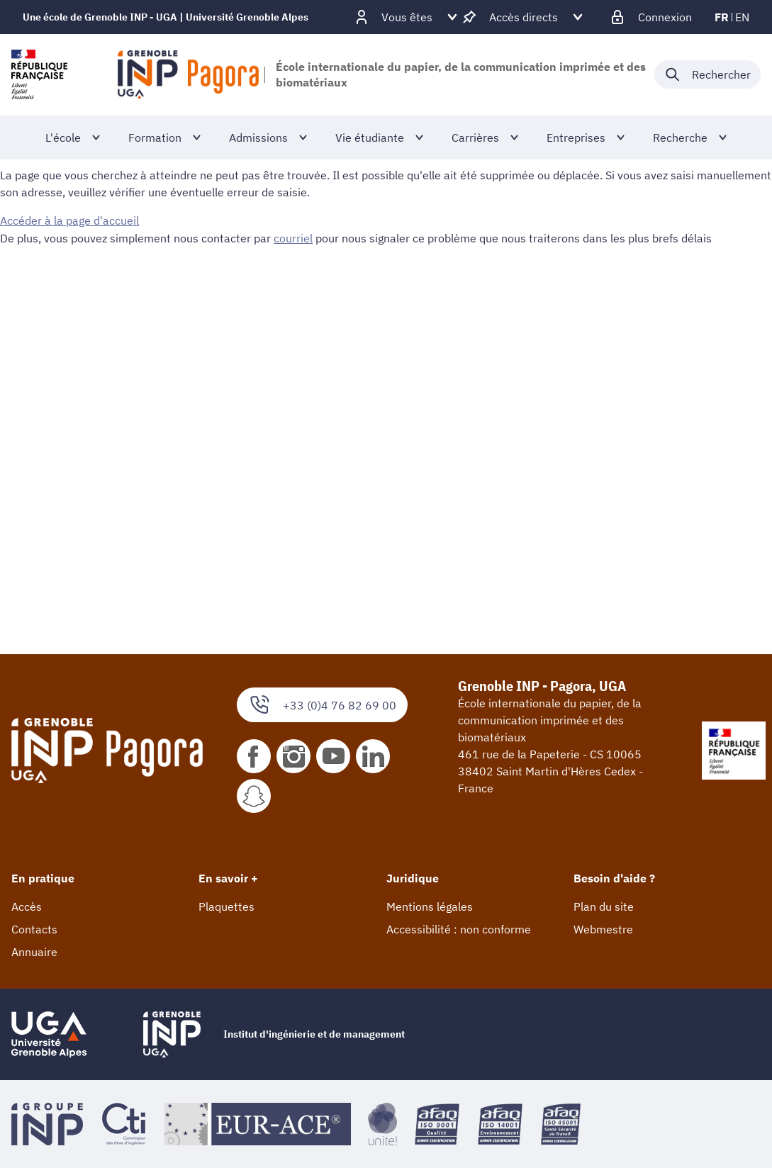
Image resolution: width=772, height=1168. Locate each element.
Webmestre (603, 929)
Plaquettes (226, 906)
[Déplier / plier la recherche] (707, 74)
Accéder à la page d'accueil (69, 220)
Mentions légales (429, 906)
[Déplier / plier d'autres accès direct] (523, 17)
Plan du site (604, 906)
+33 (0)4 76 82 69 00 (322, 705)
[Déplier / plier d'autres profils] (407, 17)
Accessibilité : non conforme (458, 929)
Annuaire (34, 952)
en (742, 17)
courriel (293, 237)
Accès (26, 906)
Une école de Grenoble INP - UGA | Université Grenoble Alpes (165, 17)
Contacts (34, 929)
